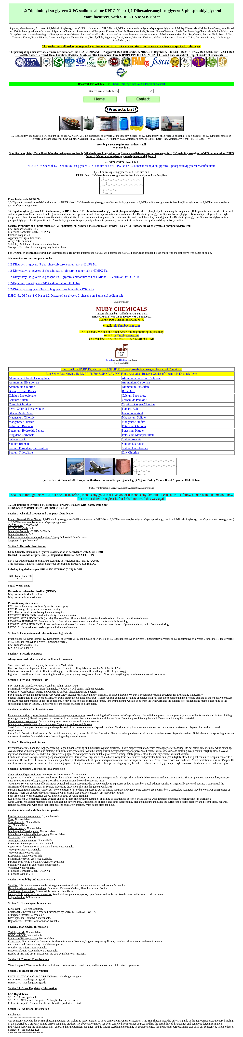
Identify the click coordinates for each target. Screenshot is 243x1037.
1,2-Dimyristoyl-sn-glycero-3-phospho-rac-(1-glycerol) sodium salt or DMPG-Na (57, 270)
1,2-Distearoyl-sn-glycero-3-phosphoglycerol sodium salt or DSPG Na (51, 289)
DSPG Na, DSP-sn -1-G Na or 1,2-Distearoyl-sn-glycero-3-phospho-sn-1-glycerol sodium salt (65, 295)
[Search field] (136, 91)
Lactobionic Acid (132, 413)
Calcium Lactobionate (22, 395)
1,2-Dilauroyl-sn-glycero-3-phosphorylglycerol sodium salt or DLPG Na (52, 264)
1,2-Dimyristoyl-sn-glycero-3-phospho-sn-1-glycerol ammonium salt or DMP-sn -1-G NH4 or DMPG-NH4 (73, 277)
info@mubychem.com (126, 325)
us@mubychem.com (126, 335)
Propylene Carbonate (21, 435)
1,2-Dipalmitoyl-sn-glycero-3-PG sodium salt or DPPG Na (44, 283)
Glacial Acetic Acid (21, 413)
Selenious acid (17, 439)
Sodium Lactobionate (135, 448)
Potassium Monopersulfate (138, 435)
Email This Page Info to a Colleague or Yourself (139, 83)
